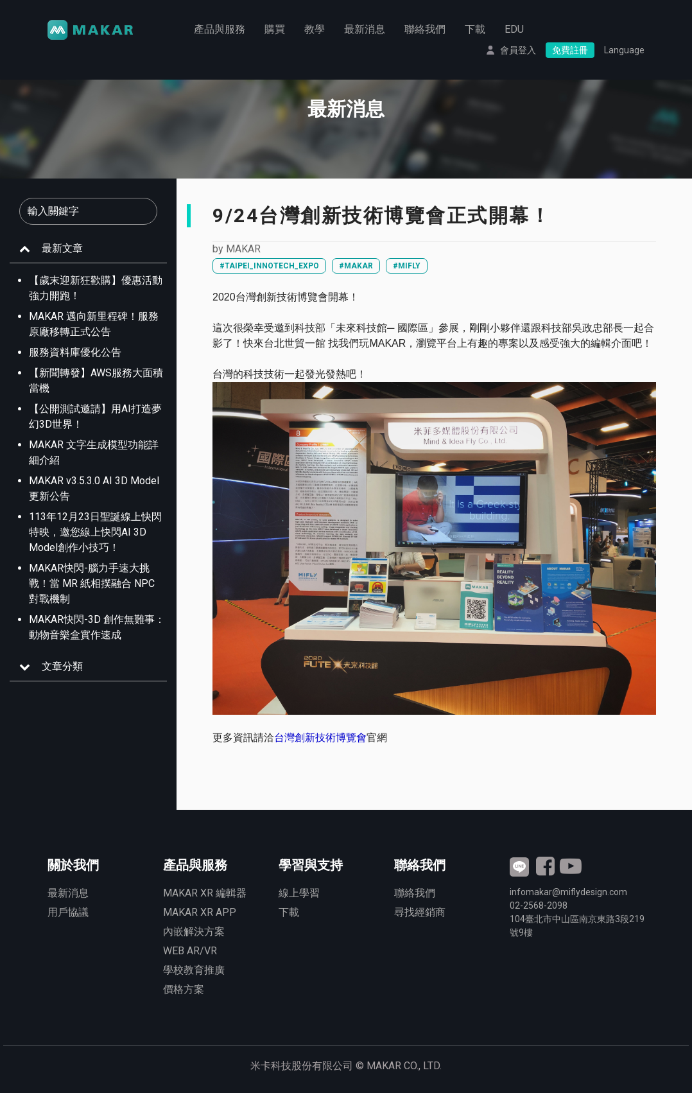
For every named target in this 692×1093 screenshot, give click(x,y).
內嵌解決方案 (194, 931)
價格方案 (183, 989)
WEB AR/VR (190, 951)
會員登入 (518, 50)
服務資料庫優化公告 (75, 352)
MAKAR (243, 249)
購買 (274, 29)
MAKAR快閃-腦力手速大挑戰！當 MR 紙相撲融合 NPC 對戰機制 (92, 583)
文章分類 (62, 666)
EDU (514, 29)
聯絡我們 (424, 29)
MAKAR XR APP (199, 912)
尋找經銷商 (419, 912)
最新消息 (364, 29)
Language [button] (624, 50)
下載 (475, 29)
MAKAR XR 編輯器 (205, 893)
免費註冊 (570, 50)
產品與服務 (219, 29)
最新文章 (62, 248)
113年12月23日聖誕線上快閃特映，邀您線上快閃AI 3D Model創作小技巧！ (95, 532)
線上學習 (299, 893)
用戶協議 (68, 912)
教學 (314, 29)
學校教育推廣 (194, 970)
